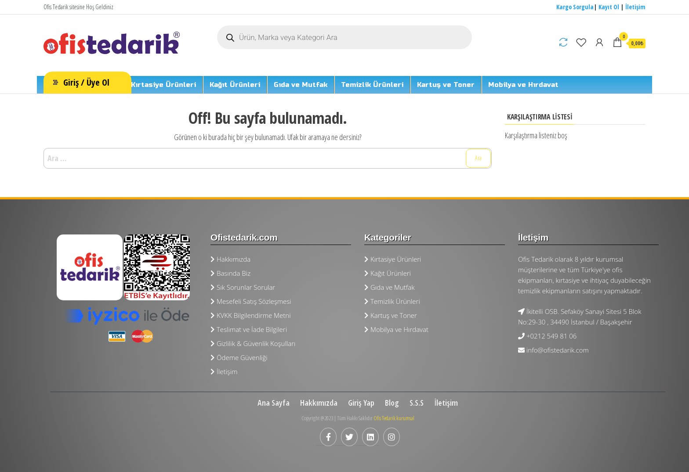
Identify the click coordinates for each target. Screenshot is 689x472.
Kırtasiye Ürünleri (163, 85)
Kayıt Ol (608, 7)
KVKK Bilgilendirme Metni (250, 315)
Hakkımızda (230, 259)
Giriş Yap (361, 402)
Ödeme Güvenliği (239, 357)
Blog (392, 402)
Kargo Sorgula (575, 7)
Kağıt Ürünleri (235, 85)
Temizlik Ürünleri (372, 85)
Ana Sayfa (273, 402)
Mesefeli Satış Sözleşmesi (250, 301)
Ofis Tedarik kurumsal (394, 418)
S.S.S (417, 402)
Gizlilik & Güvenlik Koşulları (252, 343)
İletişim (635, 7)
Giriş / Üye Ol (86, 82)
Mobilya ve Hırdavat (523, 85)
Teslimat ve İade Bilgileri (248, 329)
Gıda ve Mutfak (300, 85)
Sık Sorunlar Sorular (242, 287)
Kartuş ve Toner (446, 85)
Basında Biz (230, 273)
